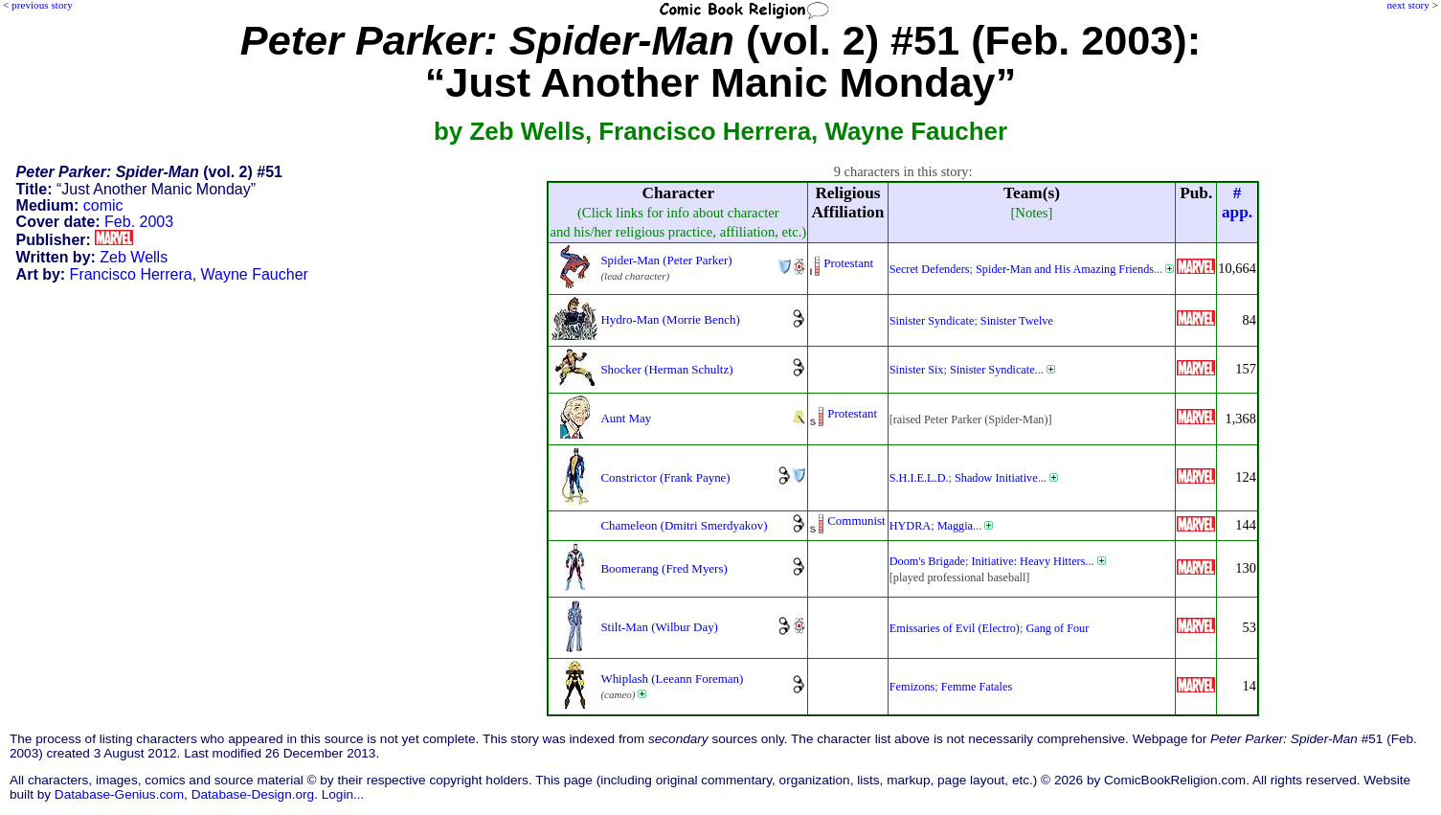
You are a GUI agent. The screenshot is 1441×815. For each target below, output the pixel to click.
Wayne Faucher (254, 274)
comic (103, 205)
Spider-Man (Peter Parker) (666, 260)
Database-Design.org (252, 794)
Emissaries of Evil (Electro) (954, 628)
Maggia (955, 525)
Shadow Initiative (996, 478)
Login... (343, 794)
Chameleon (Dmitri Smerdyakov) (683, 525)
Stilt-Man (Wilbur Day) (659, 627)
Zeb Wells (134, 257)
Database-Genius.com (119, 794)
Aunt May (625, 418)
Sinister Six (916, 369)
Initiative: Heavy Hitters (1029, 561)
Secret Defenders (929, 269)
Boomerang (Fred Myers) (663, 568)
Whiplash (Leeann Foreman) (671, 678)
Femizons (912, 686)
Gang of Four (1057, 628)
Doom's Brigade (927, 561)
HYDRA (910, 525)
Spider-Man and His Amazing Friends (1065, 269)
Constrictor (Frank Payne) (665, 477)
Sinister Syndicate (932, 321)
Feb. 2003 (138, 222)
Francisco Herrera (131, 274)
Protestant (848, 263)
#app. (1237, 202)
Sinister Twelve (1016, 321)
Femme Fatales (976, 686)
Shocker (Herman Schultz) (666, 369)
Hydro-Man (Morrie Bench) (669, 319)
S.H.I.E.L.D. (919, 478)
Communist (856, 520)
